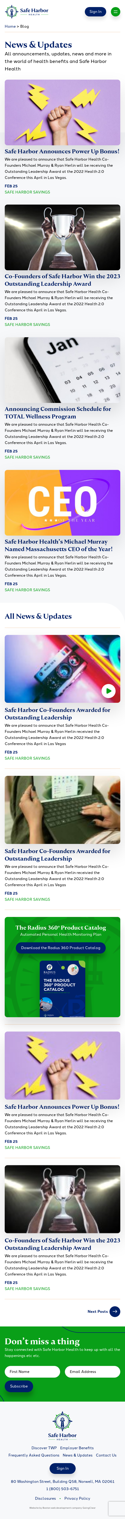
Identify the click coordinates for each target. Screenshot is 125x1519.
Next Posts (104, 1311)
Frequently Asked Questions (33, 1455)
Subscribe (19, 1386)
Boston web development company (62, 1507)
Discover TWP (44, 1448)
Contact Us (106, 1455)
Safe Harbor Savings (27, 192)
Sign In (96, 11)
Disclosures (45, 1498)
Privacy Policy (77, 1498)
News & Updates (78, 1455)
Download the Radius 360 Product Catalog (60, 948)
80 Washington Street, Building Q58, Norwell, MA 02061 (62, 1481)
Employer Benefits (77, 1448)
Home (10, 26)
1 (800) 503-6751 (62, 1489)
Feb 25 (11, 186)
